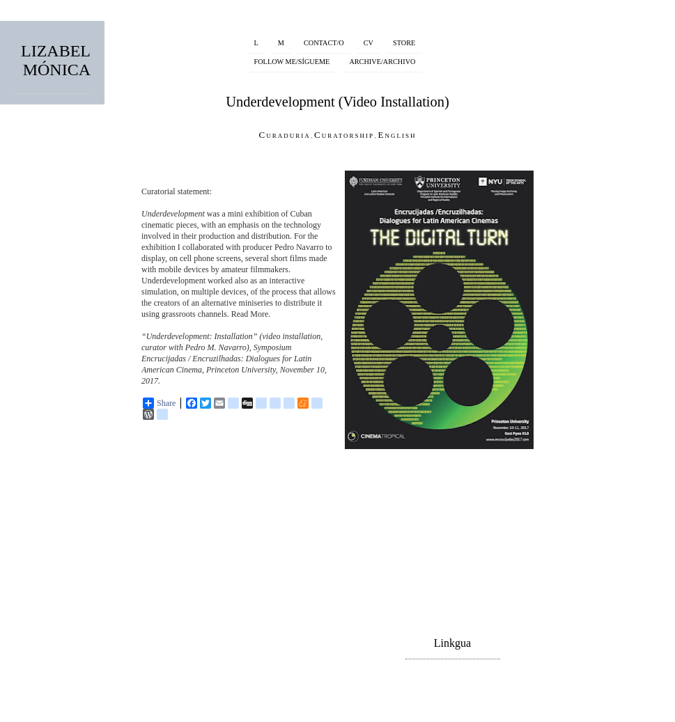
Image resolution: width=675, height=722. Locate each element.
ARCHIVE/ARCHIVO (382, 61)
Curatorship (344, 135)
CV (368, 43)
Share (159, 403)
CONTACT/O (324, 43)
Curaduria (285, 135)
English (397, 135)
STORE (404, 43)
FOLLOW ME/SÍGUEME (292, 61)
